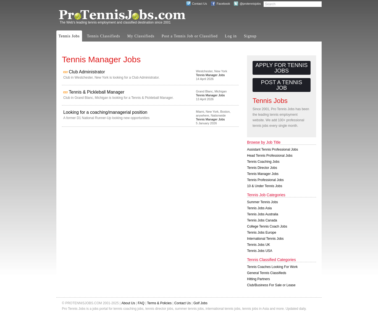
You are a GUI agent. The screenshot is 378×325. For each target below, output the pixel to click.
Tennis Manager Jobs (210, 75)
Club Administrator (87, 71)
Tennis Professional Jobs (265, 180)
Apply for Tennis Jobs (282, 68)
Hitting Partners (258, 279)
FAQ (141, 303)
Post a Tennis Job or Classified (190, 36)
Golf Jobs (200, 303)
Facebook (223, 3)
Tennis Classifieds (103, 36)
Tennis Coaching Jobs (263, 162)
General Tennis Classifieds (266, 273)
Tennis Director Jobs (262, 168)
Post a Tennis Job (281, 85)
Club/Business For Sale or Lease (271, 285)
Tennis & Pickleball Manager (96, 92)
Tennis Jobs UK (258, 245)
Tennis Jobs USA (259, 251)
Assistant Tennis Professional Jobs (272, 149)
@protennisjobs (250, 3)
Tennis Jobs (69, 36)
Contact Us (199, 3)
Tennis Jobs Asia (259, 208)
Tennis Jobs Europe (261, 232)
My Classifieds (140, 36)
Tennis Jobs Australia (262, 214)
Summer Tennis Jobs (262, 202)
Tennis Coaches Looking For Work (272, 267)
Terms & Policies (159, 303)
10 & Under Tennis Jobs (264, 186)
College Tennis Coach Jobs (267, 226)
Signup (250, 36)
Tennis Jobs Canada (262, 220)
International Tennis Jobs (265, 239)
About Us (128, 303)
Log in (231, 36)
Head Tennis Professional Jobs (270, 156)
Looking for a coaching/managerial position (105, 112)
